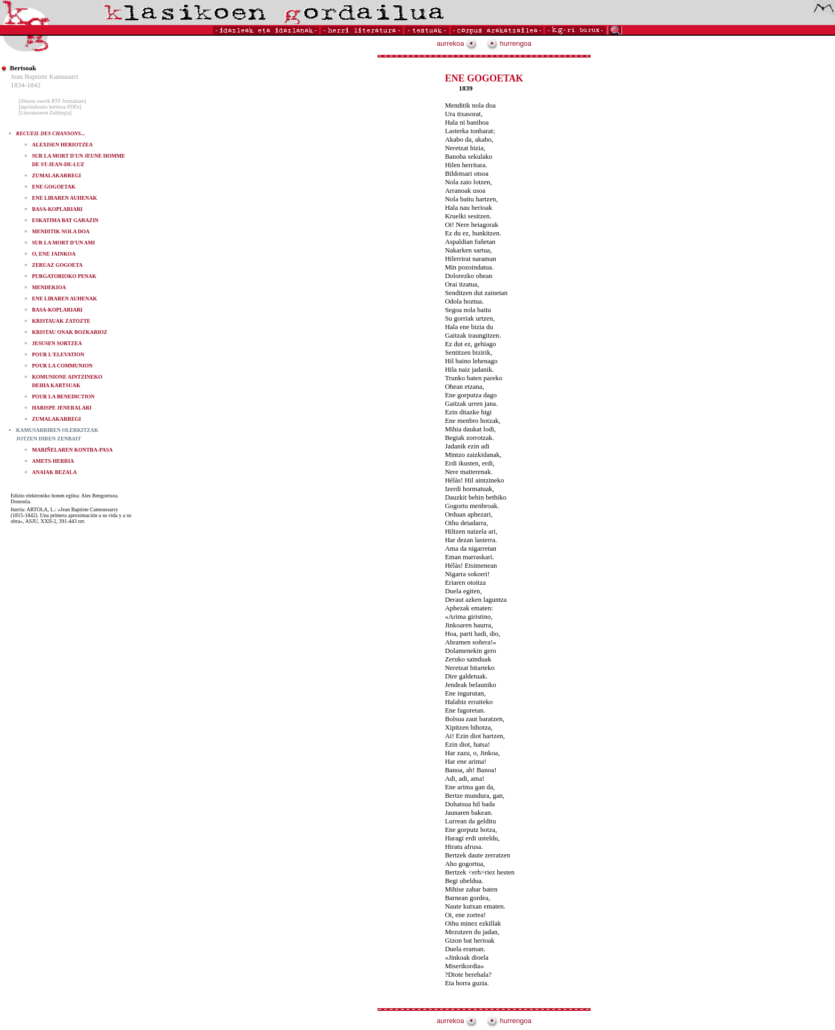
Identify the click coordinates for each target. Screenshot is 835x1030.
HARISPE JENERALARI (62, 408)
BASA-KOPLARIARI (57, 209)
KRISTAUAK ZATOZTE (61, 321)
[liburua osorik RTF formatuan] (52, 101)
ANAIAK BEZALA (54, 472)
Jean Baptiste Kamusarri (44, 76)
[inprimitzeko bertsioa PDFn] (50, 107)
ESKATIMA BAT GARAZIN (65, 220)
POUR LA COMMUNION (62, 366)
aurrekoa (457, 43)
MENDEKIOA (49, 287)
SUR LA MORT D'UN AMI (63, 243)
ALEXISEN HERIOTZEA (62, 145)
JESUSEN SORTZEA (57, 343)
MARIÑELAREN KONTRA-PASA (72, 450)
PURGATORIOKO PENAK (64, 276)
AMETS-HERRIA (53, 461)
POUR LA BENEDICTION (63, 396)
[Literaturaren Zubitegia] (45, 113)
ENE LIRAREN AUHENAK (64, 198)
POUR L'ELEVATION (58, 354)
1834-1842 (25, 85)
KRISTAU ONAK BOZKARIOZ (70, 332)
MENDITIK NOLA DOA (60, 231)
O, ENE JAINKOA (54, 254)
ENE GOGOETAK (54, 187)
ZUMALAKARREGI (56, 175)
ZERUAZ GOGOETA (57, 265)
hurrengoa (509, 43)
